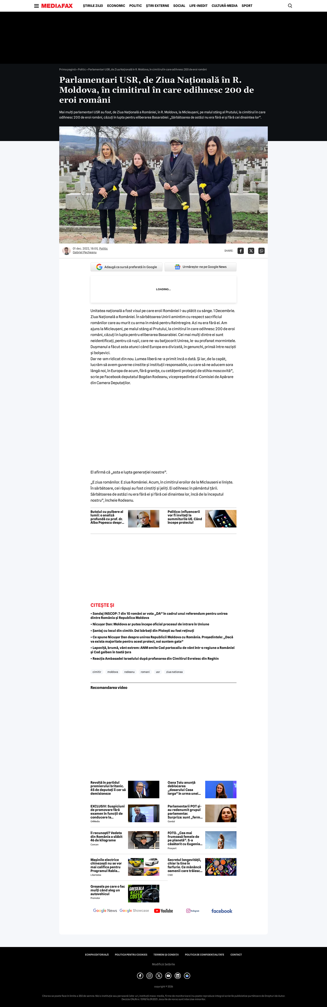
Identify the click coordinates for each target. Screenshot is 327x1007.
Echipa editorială (97, 954)
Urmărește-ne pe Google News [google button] (200, 267)
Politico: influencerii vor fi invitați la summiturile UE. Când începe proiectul (185, 517)
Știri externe (157, 5)
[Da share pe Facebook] (241, 251)
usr (158, 671)
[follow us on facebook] (221, 911)
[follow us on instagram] (192, 911)
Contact (236, 954)
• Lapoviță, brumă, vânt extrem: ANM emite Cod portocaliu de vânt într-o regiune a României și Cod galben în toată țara (163, 650)
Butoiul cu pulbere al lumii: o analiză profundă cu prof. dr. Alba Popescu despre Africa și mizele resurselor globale (107, 517)
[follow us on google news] (105, 911)
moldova (112, 671)
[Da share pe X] (251, 251)
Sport (247, 5)
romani (145, 671)
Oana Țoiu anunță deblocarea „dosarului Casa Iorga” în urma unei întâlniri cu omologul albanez (184, 788)
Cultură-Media (225, 5)
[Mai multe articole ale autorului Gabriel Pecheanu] (66, 251)
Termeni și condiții (166, 954)
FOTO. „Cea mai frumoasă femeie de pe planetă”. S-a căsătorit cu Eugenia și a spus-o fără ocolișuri (184, 838)
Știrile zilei (93, 5)
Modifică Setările (163, 964)
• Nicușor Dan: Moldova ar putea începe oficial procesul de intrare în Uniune (150, 624)
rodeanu (129, 671)
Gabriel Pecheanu (85, 252)
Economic (116, 5)
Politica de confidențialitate (204, 954)
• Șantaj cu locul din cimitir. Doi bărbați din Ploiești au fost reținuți (142, 631)
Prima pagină (67, 69)
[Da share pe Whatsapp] (261, 251)
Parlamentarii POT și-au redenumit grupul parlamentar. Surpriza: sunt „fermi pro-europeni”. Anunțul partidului (184, 812)
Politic (135, 5)
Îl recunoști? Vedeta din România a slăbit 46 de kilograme (106, 836)
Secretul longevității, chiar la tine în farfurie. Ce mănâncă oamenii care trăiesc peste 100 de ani (184, 865)
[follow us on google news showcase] (134, 911)
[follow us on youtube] (163, 911)
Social (179, 5)
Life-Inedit (198, 5)
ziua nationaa (174, 671)
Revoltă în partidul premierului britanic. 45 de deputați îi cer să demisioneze (108, 788)
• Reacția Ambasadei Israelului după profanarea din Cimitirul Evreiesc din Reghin (155, 659)
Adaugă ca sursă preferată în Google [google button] (126, 267)
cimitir (97, 671)
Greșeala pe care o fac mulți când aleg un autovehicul (108, 890)
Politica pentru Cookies (131, 954)
